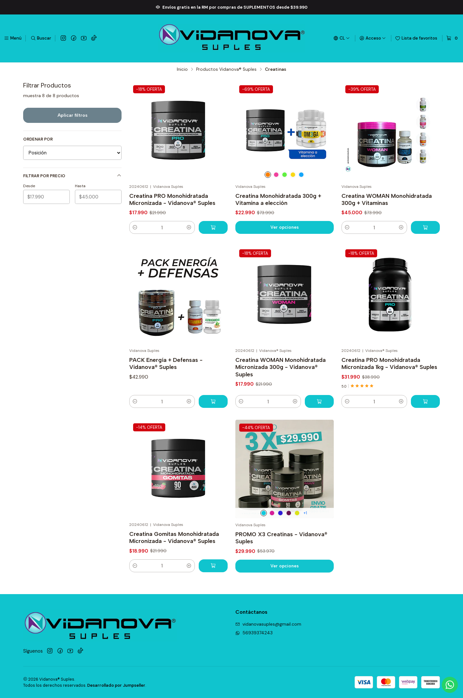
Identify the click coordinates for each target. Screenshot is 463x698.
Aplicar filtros (72, 115)
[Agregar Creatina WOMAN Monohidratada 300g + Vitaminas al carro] (425, 227)
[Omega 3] (293, 174)
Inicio (182, 69)
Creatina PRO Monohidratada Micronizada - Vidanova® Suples (172, 199)
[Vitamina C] (268, 174)
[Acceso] (372, 38)
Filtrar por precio (72, 176)
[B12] (276, 174)
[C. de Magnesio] (301, 174)
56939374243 (254, 633)
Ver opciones (284, 227)
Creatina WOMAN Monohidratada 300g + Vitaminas (386, 199)
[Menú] (13, 38)
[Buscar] (41, 38)
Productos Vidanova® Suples (226, 69)
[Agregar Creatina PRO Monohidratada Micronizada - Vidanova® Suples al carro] (213, 227)
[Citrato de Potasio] (284, 174)
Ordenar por (38, 139)
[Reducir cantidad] (135, 227)
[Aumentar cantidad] (189, 227)
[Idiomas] (341, 38)
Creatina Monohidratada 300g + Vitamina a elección (278, 199)
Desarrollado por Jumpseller (116, 685)
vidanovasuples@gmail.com (268, 624)
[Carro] (452, 38)
